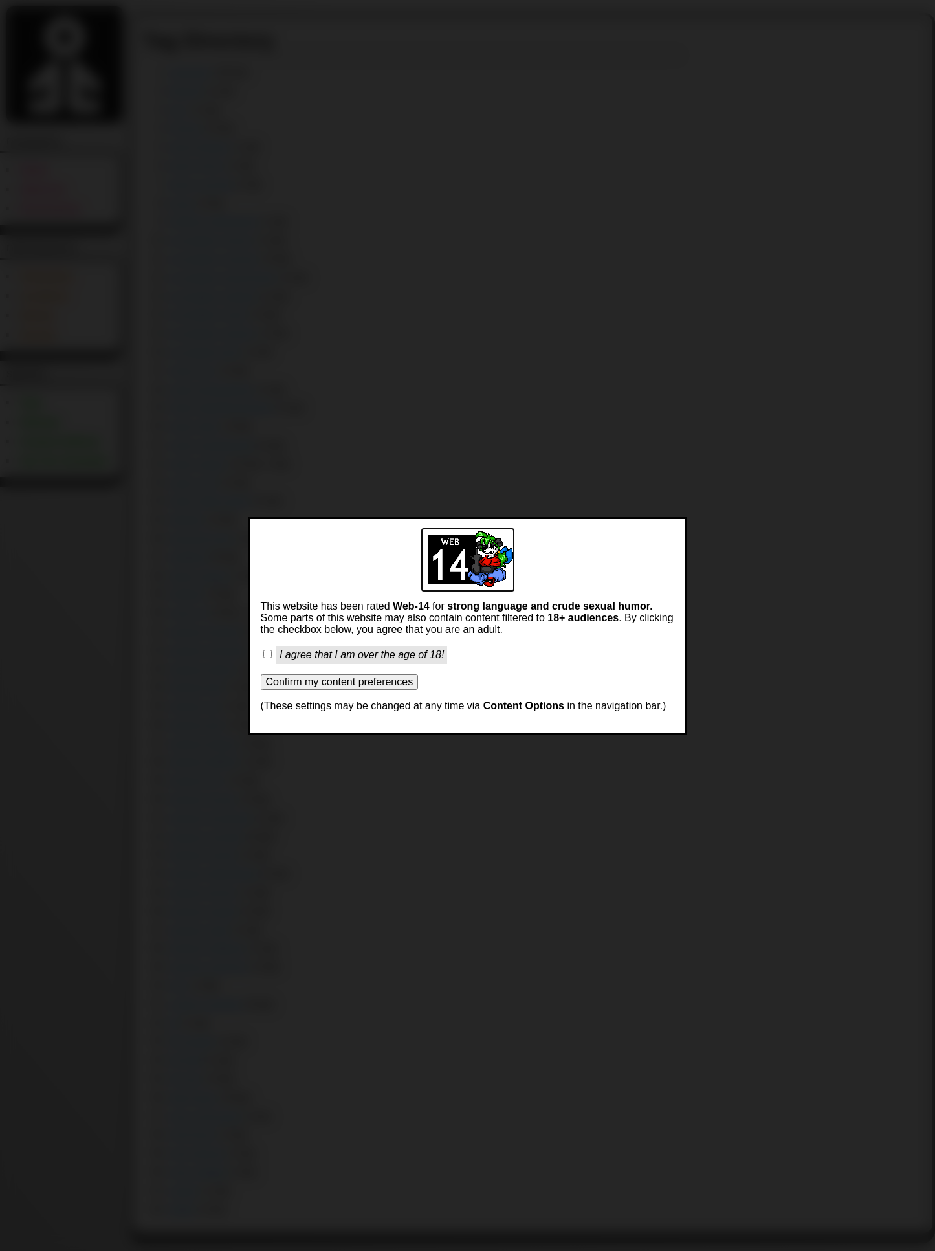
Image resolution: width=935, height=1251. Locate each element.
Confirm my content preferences (339, 681)
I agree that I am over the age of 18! (362, 654)
